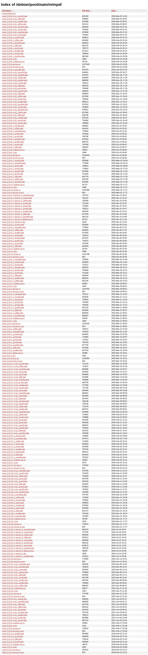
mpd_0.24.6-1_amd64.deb (13, 142)
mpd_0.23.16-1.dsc (10, 521)
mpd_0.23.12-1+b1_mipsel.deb (15, 572)
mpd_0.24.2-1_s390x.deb (12, 281)
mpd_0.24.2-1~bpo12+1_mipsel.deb (17, 198)
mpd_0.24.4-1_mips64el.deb (14, 163)
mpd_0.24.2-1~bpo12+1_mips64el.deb (18, 195)
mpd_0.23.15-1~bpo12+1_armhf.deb (17, 540)
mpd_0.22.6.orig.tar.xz (11, 628)
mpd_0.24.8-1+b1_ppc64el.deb (15, 32)
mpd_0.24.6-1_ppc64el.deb (13, 139)
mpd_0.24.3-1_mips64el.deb (14, 227)
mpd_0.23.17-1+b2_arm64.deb (15, 409)
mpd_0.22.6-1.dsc (9, 626)
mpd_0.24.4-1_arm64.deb (12, 169)
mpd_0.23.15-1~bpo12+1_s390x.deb (17, 535)
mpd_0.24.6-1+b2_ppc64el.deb (15, 104)
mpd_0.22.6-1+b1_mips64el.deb (15, 602)
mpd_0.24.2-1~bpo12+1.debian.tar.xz (17, 219)
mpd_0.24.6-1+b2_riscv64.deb (14, 91)
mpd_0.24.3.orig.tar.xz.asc (13, 257)
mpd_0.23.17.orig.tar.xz (12, 465)
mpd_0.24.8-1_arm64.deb (12, 54)
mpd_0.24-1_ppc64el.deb (12, 345)
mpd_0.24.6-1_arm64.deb (12, 134)
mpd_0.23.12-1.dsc (10, 591)
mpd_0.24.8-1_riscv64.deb (13, 38)
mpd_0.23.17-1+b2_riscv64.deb (15, 388)
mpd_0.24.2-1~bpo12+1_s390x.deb (17, 201)
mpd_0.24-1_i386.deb (11, 348)
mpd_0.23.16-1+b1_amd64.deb (15, 489)
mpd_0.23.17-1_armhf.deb (13, 447)
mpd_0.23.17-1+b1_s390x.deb (14, 415)
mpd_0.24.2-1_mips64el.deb (14, 259)
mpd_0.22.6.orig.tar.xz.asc (13, 631)
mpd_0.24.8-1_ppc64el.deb (13, 56)
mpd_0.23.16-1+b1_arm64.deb (15, 487)
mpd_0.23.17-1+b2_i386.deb (14, 399)
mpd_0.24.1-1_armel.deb (12, 300)
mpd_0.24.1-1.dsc (9, 321)
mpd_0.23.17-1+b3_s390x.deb (14, 366)
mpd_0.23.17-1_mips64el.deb (14, 439)
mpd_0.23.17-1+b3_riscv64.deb (15, 364)
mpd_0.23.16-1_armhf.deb (13, 508)
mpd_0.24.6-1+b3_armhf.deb (14, 88)
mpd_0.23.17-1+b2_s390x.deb (14, 406)
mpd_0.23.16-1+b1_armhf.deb (14, 481)
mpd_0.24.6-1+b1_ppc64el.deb (15, 110)
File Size (86, 11)
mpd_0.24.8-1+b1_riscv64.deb (14, 16)
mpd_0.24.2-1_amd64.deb (13, 278)
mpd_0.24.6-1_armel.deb (12, 145)
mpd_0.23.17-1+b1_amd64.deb (15, 428)
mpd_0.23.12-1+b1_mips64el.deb (16, 564)
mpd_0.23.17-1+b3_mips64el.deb (16, 369)
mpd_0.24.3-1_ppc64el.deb (13, 238)
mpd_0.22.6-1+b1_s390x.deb (14, 607)
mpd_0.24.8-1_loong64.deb (13, 43)
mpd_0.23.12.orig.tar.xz (12, 594)
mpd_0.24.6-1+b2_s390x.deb (14, 96)
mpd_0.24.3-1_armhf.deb (12, 235)
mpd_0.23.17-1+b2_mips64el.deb (16, 393)
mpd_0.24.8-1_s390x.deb (12, 40)
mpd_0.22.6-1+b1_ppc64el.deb (15, 612)
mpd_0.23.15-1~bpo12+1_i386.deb (16, 537)
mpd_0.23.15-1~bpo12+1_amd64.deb (17, 556)
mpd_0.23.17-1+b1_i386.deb (14, 431)
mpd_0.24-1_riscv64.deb (12, 334)
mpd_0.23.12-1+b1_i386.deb (14, 575)
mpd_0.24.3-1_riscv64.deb (13, 225)
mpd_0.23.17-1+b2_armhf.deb (14, 396)
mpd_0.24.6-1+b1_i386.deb (13, 115)
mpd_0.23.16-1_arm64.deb (13, 505)
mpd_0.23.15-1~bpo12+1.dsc (14, 554)
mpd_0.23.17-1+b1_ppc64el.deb (15, 433)
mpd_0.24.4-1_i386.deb (12, 177)
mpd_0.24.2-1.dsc (9, 286)
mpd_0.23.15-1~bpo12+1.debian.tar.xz (18, 551)
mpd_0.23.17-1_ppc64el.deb (14, 457)
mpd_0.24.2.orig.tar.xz (11, 289)
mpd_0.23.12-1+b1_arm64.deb (15, 580)
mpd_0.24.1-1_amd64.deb (13, 308)
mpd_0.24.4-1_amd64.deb (13, 171)
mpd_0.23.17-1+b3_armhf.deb (14, 374)
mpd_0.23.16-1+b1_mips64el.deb (16, 471)
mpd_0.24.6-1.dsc (9, 152)
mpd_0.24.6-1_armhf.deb (12, 136)
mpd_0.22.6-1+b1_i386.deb (13, 604)
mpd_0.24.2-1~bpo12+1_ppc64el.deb (17, 217)
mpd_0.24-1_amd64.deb (12, 350)
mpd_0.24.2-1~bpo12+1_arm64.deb (17, 209)
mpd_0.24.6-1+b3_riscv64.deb (14, 72)
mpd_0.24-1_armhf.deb (11, 340)
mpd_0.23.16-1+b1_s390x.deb (14, 476)
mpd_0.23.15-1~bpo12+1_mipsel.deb (17, 532)
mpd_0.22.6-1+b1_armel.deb (14, 610)
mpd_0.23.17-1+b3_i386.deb (14, 377)
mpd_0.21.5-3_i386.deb (12, 639)
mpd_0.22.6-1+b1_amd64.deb (14, 615)
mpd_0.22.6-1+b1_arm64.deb (14, 620)
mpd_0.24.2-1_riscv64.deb (13, 262)
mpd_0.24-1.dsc (8, 356)
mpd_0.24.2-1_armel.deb (12, 265)
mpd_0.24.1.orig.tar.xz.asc (13, 326)
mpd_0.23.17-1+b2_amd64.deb (15, 404)
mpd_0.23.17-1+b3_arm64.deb (15, 382)
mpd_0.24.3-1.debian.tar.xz (13, 249)
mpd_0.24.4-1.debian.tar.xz (13, 185)
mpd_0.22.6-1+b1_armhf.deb (14, 618)
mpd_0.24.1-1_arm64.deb (12, 305)
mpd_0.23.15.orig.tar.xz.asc (13, 562)
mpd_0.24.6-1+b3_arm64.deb (14, 83)
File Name (6, 11)
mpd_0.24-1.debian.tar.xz (12, 353)
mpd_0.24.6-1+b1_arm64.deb (14, 123)
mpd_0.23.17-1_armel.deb (13, 444)
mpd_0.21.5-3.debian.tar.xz (13, 644)
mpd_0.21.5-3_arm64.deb (12, 642)
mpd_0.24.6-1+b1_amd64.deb (14, 118)
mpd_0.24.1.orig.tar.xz (11, 324)
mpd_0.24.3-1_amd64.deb (13, 233)
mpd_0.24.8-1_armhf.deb (12, 48)
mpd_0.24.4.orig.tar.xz (11, 190)
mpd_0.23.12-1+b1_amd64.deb (15, 583)
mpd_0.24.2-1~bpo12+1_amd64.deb (17, 211)
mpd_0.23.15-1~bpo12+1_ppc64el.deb (18, 548)
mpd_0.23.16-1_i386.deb (12, 511)
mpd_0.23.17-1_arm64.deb (13, 452)
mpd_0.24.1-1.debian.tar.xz (13, 318)
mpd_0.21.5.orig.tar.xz (11, 650)
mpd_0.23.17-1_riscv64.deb (13, 436)
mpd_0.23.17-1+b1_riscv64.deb (15, 417)
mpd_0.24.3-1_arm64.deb (12, 241)
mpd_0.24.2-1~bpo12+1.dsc (13, 222)
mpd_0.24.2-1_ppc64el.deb (13, 267)
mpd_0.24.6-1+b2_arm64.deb (14, 107)
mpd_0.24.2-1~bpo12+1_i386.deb (16, 214)
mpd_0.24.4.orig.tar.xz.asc (13, 193)
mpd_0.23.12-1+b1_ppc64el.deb (15, 567)
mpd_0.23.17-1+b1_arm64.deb (15, 425)
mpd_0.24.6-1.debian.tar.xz (13, 150)
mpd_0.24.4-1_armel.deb (12, 166)
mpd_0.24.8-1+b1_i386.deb (13, 19)
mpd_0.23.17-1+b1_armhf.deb (14, 422)
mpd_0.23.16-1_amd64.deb (13, 513)
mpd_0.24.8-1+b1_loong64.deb (15, 27)
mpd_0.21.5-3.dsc (9, 647)
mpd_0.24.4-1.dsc (9, 187)
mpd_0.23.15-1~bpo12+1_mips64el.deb (18, 529)
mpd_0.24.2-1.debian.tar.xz (13, 284)
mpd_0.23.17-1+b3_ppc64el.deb (15, 380)
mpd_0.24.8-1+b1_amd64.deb (14, 21)
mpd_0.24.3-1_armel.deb (12, 243)
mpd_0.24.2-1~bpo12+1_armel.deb (16, 206)
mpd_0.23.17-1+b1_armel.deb (14, 420)
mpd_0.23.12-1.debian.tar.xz (14, 588)
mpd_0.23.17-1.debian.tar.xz (14, 460)
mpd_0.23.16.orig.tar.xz (12, 524)
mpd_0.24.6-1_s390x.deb (12, 128)
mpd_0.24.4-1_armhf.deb (12, 174)
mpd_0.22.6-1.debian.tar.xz (13, 623)
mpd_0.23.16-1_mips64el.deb (14, 495)
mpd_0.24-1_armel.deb (11, 337)
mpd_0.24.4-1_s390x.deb (12, 179)
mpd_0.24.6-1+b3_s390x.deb (14, 78)
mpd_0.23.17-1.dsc (10, 463)
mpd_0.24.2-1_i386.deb (12, 275)
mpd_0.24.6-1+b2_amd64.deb (14, 102)
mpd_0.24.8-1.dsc (9, 59)
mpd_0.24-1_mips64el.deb (13, 332)
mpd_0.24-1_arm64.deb (12, 342)
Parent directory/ (9, 14)
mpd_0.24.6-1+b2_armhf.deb (14, 99)
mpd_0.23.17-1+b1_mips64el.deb (16, 412)
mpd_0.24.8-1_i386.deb (12, 46)
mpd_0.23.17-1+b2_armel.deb (14, 390)
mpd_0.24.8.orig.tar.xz (11, 64)
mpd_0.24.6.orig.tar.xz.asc (13, 158)
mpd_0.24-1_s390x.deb (12, 329)
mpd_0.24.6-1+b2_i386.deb (13, 94)
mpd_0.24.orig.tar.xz (10, 358)
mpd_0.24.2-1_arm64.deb (12, 270)
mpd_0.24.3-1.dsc (9, 251)
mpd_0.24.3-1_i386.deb (12, 246)
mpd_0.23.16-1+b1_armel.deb (14, 479)
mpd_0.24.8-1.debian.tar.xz (13, 62)
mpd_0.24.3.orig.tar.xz (11, 254)
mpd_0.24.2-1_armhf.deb (12, 273)
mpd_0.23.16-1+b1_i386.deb (14, 484)
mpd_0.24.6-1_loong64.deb (13, 70)
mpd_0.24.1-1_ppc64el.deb (13, 316)
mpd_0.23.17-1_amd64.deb (13, 449)
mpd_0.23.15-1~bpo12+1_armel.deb (17, 546)
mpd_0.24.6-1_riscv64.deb (13, 126)
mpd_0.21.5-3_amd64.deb (13, 634)
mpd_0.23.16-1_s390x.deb (13, 497)
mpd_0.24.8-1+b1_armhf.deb (14, 35)
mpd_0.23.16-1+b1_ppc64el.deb (15, 492)
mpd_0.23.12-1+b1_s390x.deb (14, 586)
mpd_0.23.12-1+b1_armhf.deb (14, 578)
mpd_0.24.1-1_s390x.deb (12, 313)
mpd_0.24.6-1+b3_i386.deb (13, 86)
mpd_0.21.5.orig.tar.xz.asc (13, 652)
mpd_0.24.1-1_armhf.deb (12, 302)
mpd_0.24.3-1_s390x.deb (12, 230)
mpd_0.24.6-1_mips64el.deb (14, 131)
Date (113, 11)
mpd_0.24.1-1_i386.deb (12, 310)
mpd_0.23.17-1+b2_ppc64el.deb (15, 401)
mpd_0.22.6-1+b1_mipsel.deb (14, 599)
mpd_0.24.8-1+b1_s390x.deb (14, 24)
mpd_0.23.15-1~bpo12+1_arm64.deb (17, 543)
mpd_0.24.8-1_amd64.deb (13, 51)
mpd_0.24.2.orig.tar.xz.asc (13, 292)
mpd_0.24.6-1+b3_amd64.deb (14, 80)
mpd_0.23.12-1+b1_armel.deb (14, 570)
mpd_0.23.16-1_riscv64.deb (13, 500)
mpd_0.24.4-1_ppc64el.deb (13, 182)
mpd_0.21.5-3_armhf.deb (12, 636)
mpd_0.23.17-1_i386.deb (12, 455)
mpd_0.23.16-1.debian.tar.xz (14, 519)
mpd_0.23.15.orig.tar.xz (12, 559)
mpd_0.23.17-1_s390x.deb (13, 441)
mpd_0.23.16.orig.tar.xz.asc (13, 527)
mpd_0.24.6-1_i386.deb (12, 147)
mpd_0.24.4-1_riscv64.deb (13, 161)
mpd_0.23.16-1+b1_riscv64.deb (15, 473)
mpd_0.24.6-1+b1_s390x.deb (14, 112)
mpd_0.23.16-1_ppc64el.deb (14, 516)
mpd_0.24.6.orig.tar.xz (11, 155)
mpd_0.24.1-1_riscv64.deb (13, 297)
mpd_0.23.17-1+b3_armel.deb (14, 372)
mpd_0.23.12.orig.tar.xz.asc (13, 596)
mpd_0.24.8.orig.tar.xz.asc (13, 67)
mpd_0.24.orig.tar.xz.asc (12, 361)
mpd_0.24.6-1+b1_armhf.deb (14, 120)
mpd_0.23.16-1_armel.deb (13, 503)
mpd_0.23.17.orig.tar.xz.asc (13, 468)
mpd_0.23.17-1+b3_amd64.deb (15, 385)
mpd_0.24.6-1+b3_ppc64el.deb (15, 75)
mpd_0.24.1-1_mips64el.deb (14, 294)
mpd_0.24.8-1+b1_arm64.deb (14, 30)
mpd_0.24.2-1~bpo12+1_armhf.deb (16, 203)
